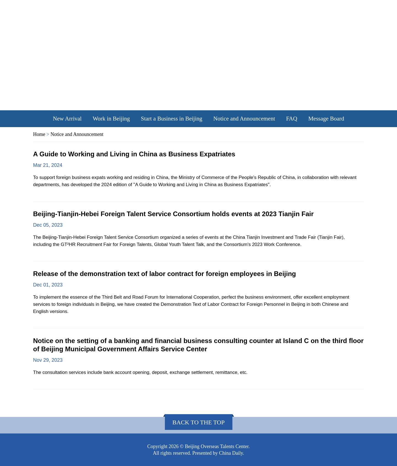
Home (39, 134)
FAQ (291, 118)
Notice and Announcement (244, 118)
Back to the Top (198, 422)
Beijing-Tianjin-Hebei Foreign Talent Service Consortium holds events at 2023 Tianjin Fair (173, 214)
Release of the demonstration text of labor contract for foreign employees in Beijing (164, 273)
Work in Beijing (111, 118)
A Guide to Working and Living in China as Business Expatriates (134, 154)
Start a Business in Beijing (171, 118)
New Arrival (67, 118)
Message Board (326, 118)
